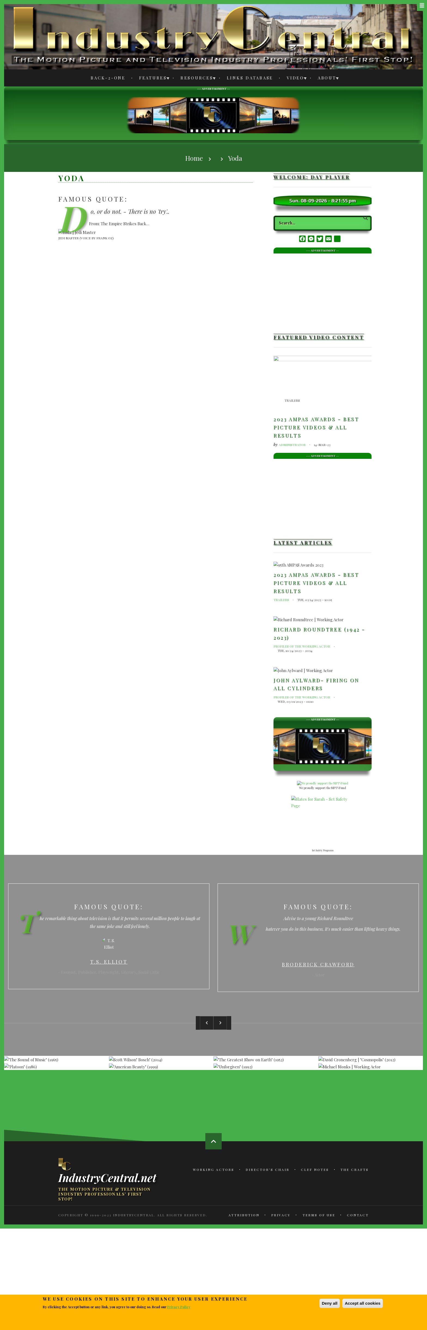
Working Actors (213, 1169)
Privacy (281, 1215)
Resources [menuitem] (195, 78)
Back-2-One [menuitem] (108, 78)
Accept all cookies (362, 1303)
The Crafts (354, 1169)
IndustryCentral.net (107, 1177)
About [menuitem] (326, 78)
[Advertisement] (213, 114)
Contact (358, 1215)
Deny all (330, 1303)
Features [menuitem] (151, 78)
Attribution (244, 1215)
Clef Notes (315, 1169)
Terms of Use (319, 1215)
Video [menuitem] (293, 78)
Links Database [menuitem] (250, 78)
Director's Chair (267, 1169)
